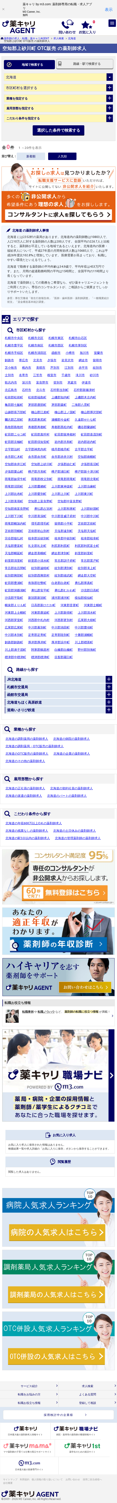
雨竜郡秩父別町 (42, 478)
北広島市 (11, 389)
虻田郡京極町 (14, 441)
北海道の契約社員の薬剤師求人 (71, 788)
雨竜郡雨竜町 (67, 478)
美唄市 (40, 367)
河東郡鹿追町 (40, 612)
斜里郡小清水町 (38, 560)
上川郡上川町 (60, 493)
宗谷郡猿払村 (14, 538)
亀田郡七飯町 (14, 404)
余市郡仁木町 (14, 456)
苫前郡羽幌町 (14, 530)
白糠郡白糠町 (63, 649)
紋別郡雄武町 (63, 575)
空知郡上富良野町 (40, 501)
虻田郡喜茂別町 (91, 434)
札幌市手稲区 (14, 352)
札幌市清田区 (37, 352)
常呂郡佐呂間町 (15, 568)
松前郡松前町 (14, 397)
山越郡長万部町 (15, 412)
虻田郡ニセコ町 (15, 434)
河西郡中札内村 (38, 620)
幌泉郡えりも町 (15, 605)
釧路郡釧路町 (14, 642)
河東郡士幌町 (93, 605)
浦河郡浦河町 (60, 597)
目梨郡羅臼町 (63, 657)
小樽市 (70, 352)
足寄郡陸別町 (60, 634)
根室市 (51, 375)
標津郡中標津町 (15, 657)
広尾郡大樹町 (87, 620)
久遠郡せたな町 (85, 419)
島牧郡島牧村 (14, 427)
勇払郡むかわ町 (65, 590)
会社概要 (8, 1483)
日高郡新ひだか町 (43, 605)
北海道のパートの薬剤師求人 (67, 795)
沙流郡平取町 (14, 597)
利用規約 (24, 1479)
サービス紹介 (29, 1386)
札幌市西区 (56, 345)
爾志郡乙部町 (14, 419)
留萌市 (97, 360)
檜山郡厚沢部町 (91, 412)
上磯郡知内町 (60, 397)
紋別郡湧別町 (63, 568)
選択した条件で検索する (58, 130)
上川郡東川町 (84, 493)
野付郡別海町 (87, 649)
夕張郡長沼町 (90, 464)
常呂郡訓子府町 (65, 560)
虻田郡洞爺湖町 (15, 590)
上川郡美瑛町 (14, 501)
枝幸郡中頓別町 (65, 538)
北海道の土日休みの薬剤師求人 (74, 830)
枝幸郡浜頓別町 (38, 538)
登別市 (58, 382)
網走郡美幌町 (37, 553)
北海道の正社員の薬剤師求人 (25, 788)
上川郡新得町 (63, 612)
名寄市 (23, 375)
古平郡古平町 (84, 449)
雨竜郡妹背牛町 (15, 478)
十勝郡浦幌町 (84, 634)
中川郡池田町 (60, 627)
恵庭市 (72, 382)
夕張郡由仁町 (67, 464)
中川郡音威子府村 (63, 516)
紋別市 (97, 367)
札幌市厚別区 (78, 345)
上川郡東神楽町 (62, 486)
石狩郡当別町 (59, 389)
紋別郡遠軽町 (40, 568)
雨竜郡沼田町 (14, 486)
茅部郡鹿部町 (37, 404)
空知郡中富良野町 (70, 501)
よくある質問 (87, 1394)
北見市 (37, 360)
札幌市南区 (35, 345)
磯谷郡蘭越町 (87, 427)
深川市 (26, 382)
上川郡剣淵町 (90, 508)
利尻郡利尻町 (60, 545)
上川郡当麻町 (87, 486)
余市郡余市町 (37, 456)
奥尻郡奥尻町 (37, 419)
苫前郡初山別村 (38, 530)
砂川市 (94, 375)
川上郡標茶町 (84, 642)
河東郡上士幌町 (15, 612)
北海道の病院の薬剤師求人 (71, 738)
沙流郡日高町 (90, 590)
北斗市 (40, 389)
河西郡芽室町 (14, 620)
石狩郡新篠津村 (84, 389)
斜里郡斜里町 (84, 553)
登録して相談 (87, 1402)
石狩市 (26, 389)
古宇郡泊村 (12, 449)
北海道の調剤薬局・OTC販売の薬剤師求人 (34, 746)
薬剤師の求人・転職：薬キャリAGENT (26, 38)
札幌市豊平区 (14, 345)
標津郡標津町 (40, 657)
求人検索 (58, 38)
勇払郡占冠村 (43, 508)
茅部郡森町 (59, 404)
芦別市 (54, 367)
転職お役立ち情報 (29, 1402)
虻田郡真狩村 (40, 434)
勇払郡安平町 (40, 590)
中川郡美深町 (37, 516)
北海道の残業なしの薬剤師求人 (26, 830)
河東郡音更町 (70, 605)
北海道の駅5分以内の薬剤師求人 (27, 838)
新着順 (31, 156)
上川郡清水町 (87, 612)
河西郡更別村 (63, 620)
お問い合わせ (73, 1479)
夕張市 (51, 360)
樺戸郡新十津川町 (87, 471)
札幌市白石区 (78, 337)
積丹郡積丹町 (60, 449)
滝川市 (80, 375)
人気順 (62, 156)
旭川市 (84, 352)
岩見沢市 (67, 360)
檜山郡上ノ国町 (65, 412)
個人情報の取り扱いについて (47, 1479)
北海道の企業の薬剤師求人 (71, 753)
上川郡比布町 (14, 493)
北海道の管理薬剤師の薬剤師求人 (78, 838)
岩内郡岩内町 (87, 441)
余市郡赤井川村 (62, 456)
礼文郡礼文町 (37, 545)
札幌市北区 (35, 337)
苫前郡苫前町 (87, 523)
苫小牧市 (11, 367)
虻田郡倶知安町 (38, 441)
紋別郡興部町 (14, 575)
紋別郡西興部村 (38, 575)
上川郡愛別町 (37, 493)
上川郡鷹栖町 (37, 486)
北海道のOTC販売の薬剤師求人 (26, 753)
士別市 (9, 375)
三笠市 (37, 375)
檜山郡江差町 (40, 412)
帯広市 (23, 360)
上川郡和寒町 (67, 508)
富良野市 (42, 382)
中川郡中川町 (90, 516)
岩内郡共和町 (63, 441)
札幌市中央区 (14, 337)
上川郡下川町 (14, 516)
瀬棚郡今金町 (60, 419)
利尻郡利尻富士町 (87, 545)
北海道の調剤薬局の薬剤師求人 (26, 738)
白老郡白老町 (60, 582)
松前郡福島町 (37, 397)
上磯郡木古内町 (85, 397)
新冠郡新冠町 (37, 597)
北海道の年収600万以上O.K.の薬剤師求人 (33, 823)
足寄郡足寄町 (37, 634)
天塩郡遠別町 (63, 530)
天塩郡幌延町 (14, 553)
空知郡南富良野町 (17, 508)
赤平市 (83, 367)
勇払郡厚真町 (84, 582)
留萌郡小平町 (63, 523)
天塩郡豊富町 (14, 545)
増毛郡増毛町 (40, 523)
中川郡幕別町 (37, 627)
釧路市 (9, 360)
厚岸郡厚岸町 (37, 642)
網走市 (83, 360)
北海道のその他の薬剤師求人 (25, 761)
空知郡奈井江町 (15, 464)
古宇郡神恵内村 (35, 449)
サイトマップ (10, 1479)
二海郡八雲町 (81, 404)
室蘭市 (98, 352)
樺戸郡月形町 (37, 471)
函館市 (56, 352)
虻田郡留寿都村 (65, 434)
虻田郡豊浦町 (14, 582)
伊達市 (86, 382)
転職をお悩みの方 (29, 1394)
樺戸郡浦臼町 (60, 471)
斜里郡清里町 (14, 560)
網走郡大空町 (87, 575)
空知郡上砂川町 (42, 464)
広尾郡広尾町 (14, 627)
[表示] (109, 9)
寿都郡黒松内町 (62, 427)
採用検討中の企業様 (58, 1414)
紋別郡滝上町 (87, 568)
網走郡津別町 (60, 553)
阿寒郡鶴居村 (40, 649)
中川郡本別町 (14, 634)
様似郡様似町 (84, 597)
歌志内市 (11, 382)
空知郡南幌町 (87, 456)
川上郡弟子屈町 (15, 649)
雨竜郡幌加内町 (15, 523)
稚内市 (26, 367)
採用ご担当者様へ (92, 1479)
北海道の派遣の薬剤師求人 (23, 795)
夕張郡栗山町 (14, 471)
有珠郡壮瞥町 (37, 582)
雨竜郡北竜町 (90, 478)
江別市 (69, 367)
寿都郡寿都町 (37, 427)
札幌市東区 (56, 337)
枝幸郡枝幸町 (90, 538)
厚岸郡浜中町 (60, 642)
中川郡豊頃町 (84, 627)
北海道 (72, 38)
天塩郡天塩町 (87, 530)
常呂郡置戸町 (90, 560)
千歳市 (66, 375)
